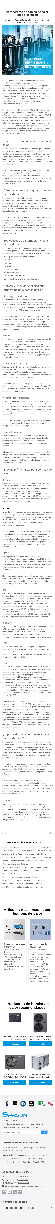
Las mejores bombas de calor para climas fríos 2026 (24, 877)
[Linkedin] (10, 1192)
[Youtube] (20, 1192)
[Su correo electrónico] (21, 1132)
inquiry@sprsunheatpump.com (32, 1186)
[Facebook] (4, 1192)
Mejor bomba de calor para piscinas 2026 (19, 874)
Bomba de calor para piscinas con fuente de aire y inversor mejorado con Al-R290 (14, 1038)
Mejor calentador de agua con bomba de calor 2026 (23, 880)
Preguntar (15, 1044)
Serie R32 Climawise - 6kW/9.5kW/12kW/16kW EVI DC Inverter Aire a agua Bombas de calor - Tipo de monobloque (15, 1076)
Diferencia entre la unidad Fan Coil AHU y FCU (14, 944)
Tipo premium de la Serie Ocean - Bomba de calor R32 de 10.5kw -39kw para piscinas (40, 1076)
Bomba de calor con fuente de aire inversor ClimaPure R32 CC (40, 1038)
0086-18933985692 (21, 1183)
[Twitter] (15, 1192)
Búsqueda (50, 833)
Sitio (36, 23)
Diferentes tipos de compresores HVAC (40, 944)
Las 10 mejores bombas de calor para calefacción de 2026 (26, 887)
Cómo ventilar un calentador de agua (17, 864)
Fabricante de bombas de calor (29, 1155)
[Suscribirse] (44, 1132)
